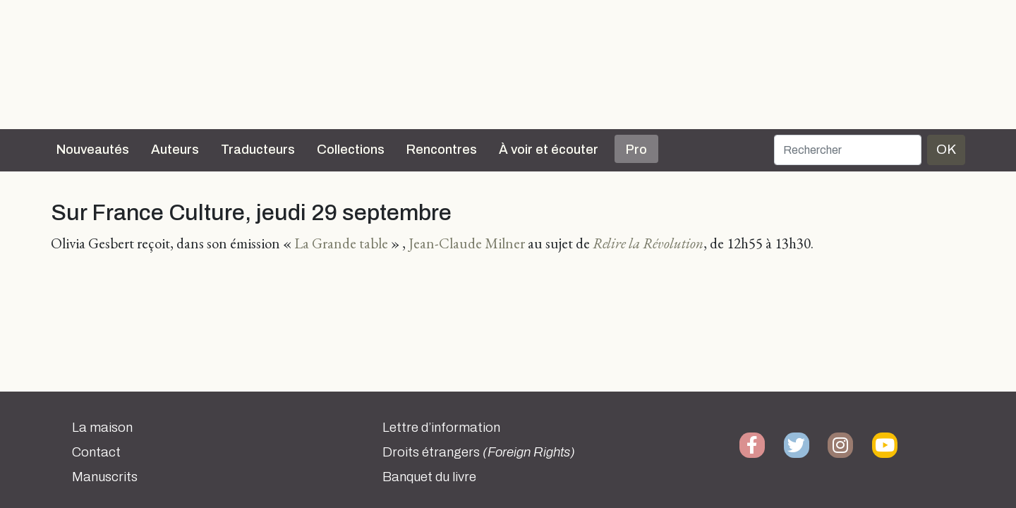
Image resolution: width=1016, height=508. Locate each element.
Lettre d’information (441, 428)
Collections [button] (351, 150)
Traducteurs (258, 150)
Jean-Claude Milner (467, 243)
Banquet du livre (429, 477)
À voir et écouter (548, 150)
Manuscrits (105, 477)
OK (946, 149)
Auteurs (175, 150)
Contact (96, 452)
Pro (636, 150)
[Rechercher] (847, 150)
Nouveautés (92, 150)
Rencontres (441, 150)
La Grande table (341, 243)
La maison (102, 428)
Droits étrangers (478, 452)
